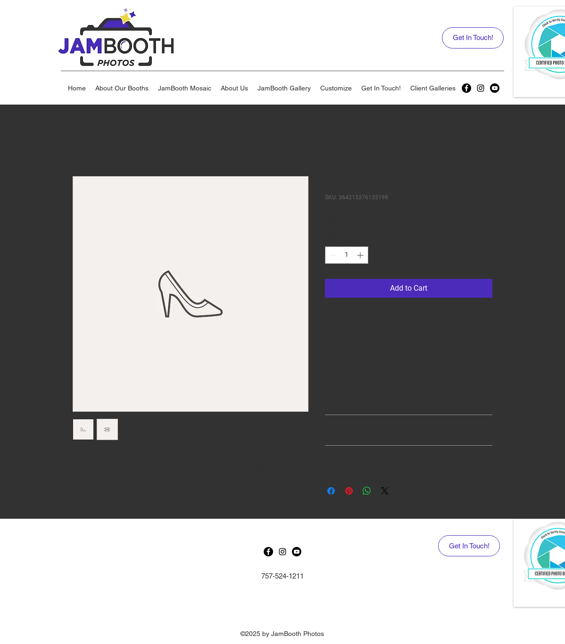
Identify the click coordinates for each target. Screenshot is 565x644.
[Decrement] (332, 255)
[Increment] (361, 255)
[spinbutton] (346, 255)
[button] (122, 88)
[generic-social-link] (466, 88)
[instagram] (480, 88)
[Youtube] (494, 88)
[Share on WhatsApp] (367, 491)
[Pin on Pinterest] (349, 491)
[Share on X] (385, 491)
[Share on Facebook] (331, 491)
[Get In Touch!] (473, 38)
